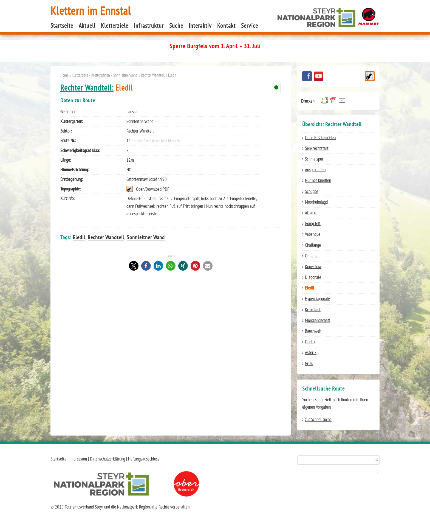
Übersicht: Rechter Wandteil (332, 124)
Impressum (78, 459)
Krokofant (313, 310)
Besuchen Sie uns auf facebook (307, 76)
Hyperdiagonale (317, 299)
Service (249, 25)
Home (64, 75)
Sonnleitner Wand (146, 237)
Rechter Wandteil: (87, 88)
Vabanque (312, 234)
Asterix (310, 352)
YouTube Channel (318, 76)
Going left (313, 223)
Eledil (79, 237)
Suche (176, 25)
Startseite (61, 25)
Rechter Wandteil (153, 75)
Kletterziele (114, 25)
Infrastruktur (149, 25)
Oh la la (311, 256)
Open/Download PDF (152, 189)
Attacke (311, 213)
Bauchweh (313, 331)
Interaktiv (200, 25)
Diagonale (313, 277)
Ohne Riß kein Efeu (320, 137)
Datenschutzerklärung (107, 459)
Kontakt (226, 25)
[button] (133, 266)
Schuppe (311, 191)
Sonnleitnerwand (125, 75)
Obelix (310, 342)
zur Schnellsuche (318, 419)
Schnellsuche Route (370, 76)
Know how (313, 266)
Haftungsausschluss (143, 459)
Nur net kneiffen (318, 180)
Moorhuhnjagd (316, 202)
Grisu (309, 363)
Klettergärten (100, 75)
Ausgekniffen (315, 170)
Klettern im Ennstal (90, 10)
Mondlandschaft (317, 320)
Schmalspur (314, 159)
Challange (313, 245)
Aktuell (87, 25)
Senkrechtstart (317, 148)
